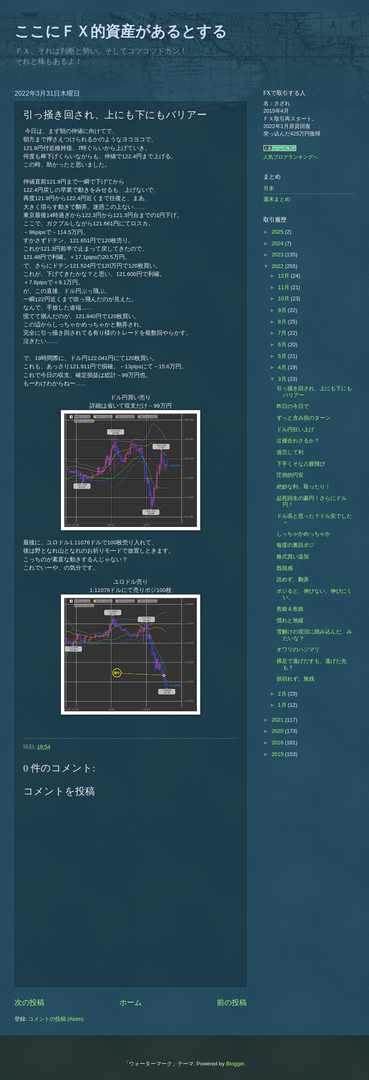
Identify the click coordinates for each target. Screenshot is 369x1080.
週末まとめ (276, 199)
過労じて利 (290, 452)
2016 (278, 742)
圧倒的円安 (290, 475)
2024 (278, 243)
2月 (283, 694)
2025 (278, 232)
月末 (268, 188)
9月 (283, 310)
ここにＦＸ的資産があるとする (121, 31)
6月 (283, 344)
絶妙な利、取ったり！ (303, 486)
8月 (283, 322)
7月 (283, 333)
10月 (284, 298)
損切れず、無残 (295, 679)
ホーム (130, 1002)
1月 (283, 705)
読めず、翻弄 (293, 579)
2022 (278, 266)
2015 (278, 754)
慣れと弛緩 (290, 620)
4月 (283, 367)
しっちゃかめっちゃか (303, 534)
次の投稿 (29, 1002)
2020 (278, 731)
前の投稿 (232, 1002)
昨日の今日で (293, 406)
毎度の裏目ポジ (295, 545)
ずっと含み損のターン (303, 418)
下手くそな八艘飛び (301, 464)
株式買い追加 (293, 556)
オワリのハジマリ (298, 649)
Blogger (235, 1064)
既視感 (285, 568)
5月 (283, 356)
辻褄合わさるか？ (298, 440)
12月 (284, 276)
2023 (278, 254)
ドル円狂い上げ (295, 429)
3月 (283, 379)
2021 (278, 720)
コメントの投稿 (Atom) (55, 1019)
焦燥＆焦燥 (290, 609)
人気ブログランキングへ (290, 157)
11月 (284, 287)
